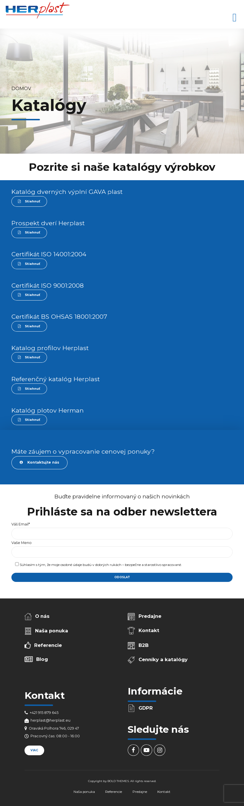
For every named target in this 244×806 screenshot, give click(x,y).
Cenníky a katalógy (163, 659)
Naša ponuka (51, 631)
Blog (42, 659)
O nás (42, 616)
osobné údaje (71, 565)
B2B (144, 645)
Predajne (150, 616)
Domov (21, 88)
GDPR (146, 708)
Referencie (48, 645)
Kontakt (149, 630)
